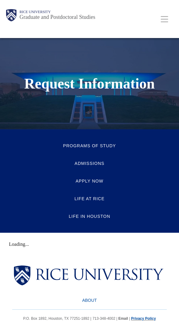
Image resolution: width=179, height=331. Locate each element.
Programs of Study (89, 145)
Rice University (35, 12)
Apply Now (89, 181)
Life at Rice (89, 198)
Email (123, 318)
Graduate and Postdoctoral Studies (57, 17)
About (89, 300)
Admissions (90, 163)
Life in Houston (89, 216)
